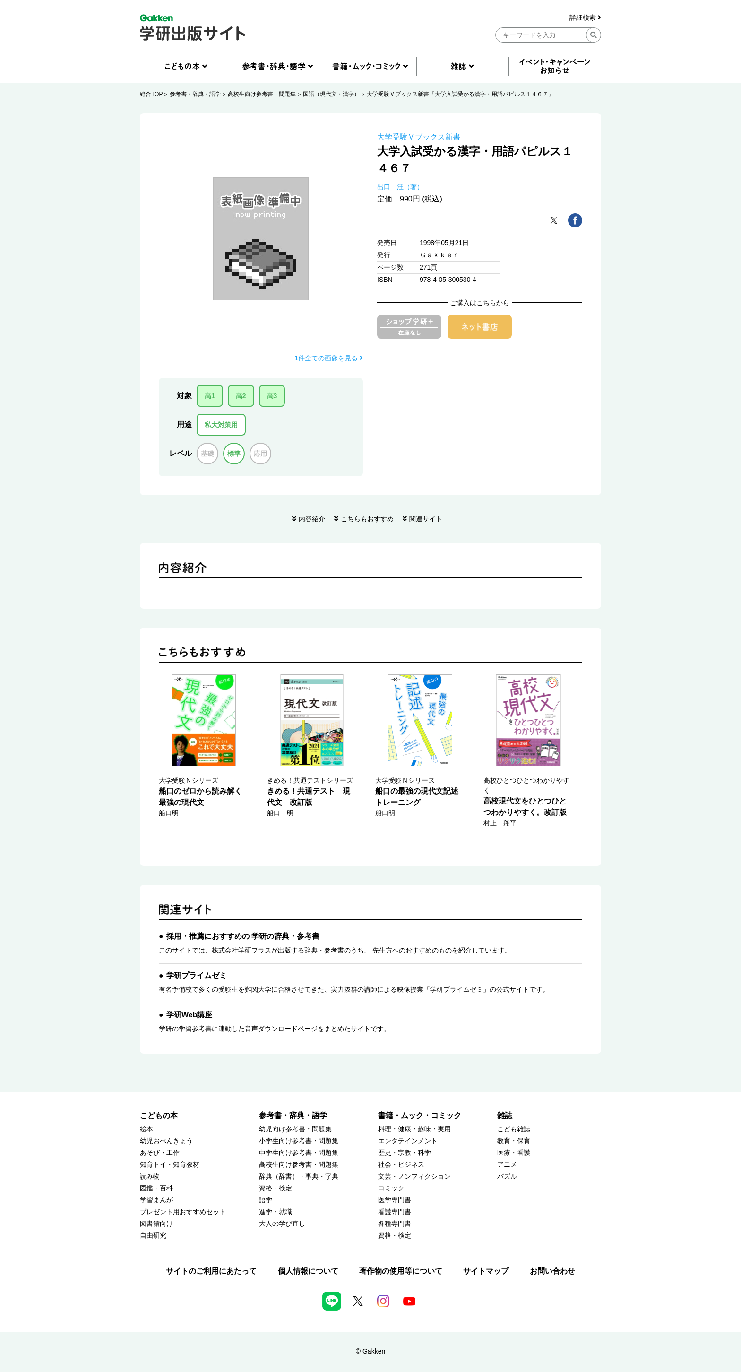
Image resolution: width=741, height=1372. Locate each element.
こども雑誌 (513, 1129)
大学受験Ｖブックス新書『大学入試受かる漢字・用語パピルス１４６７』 (460, 94)
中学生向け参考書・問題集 (298, 1152)
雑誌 (504, 1115)
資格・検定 (275, 1188)
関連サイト (425, 519)
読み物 (150, 1176)
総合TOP (151, 94)
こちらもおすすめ (367, 519)
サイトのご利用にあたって (211, 1271)
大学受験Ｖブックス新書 (418, 137)
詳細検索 (585, 17)
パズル (507, 1176)
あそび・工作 (160, 1152)
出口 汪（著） (400, 187)
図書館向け (156, 1223)
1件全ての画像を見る (328, 358)
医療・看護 (513, 1152)
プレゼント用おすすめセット (183, 1211)
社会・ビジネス (401, 1164)
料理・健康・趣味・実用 (414, 1129)
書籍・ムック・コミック (419, 1115)
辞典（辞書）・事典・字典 (298, 1176)
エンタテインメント (408, 1141)
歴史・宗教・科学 (404, 1152)
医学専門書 (394, 1200)
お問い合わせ (552, 1271)
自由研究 (153, 1235)
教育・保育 (513, 1141)
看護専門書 (394, 1211)
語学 (265, 1200)
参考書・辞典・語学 (195, 94)
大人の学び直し (282, 1223)
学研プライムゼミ (196, 975)
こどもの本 (159, 1115)
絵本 (146, 1129)
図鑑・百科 (156, 1188)
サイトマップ (485, 1271)
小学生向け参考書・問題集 (298, 1141)
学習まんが (156, 1200)
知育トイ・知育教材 (169, 1164)
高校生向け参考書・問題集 (262, 94)
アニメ (507, 1164)
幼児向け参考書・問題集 (295, 1129)
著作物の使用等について (400, 1271)
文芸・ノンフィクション (414, 1176)
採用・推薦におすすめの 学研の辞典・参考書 (242, 936)
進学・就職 (275, 1211)
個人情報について (308, 1271)
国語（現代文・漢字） (331, 94)
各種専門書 (394, 1223)
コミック (391, 1188)
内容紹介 (312, 519)
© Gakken (370, 1351)
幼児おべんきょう (166, 1141)
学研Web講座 (189, 1015)
